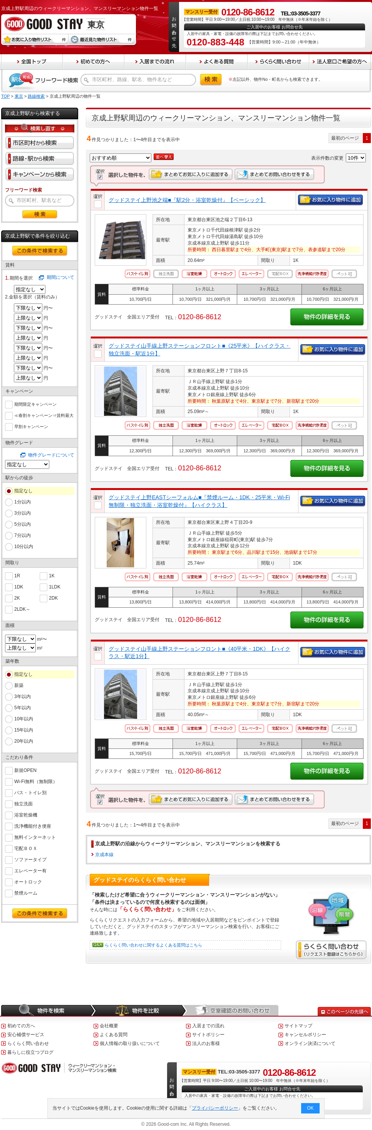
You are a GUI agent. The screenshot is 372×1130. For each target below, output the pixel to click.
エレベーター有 (30, 870)
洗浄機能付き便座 (32, 825)
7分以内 (22, 535)
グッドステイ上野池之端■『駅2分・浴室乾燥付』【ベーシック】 (187, 200)
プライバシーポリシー (215, 1108)
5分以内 (22, 524)
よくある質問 (113, 1034)
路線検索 (36, 96)
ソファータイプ (30, 859)
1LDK (54, 586)
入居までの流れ (208, 1025)
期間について (60, 277)
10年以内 (23, 719)
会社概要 (109, 1025)
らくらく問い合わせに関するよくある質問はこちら (153, 945)
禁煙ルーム (25, 892)
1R (17, 575)
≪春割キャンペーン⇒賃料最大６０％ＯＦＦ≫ (44, 416)
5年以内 (22, 707)
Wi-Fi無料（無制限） (35, 781)
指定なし (23, 490)
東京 (19, 96)
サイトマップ (298, 1025)
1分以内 (22, 502)
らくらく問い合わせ (28, 1043)
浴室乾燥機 (25, 814)
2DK (53, 597)
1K (52, 575)
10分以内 (23, 546)
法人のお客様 (206, 1043)
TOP (5, 96)
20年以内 (23, 741)
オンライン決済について (310, 1043)
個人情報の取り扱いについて (130, 1043)
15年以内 (23, 730)
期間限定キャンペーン (35, 403)
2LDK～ (22, 608)
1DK (18, 586)
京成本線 (104, 854)
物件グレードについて (51, 455)
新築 (18, 685)
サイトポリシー (208, 1034)
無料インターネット (35, 836)
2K (17, 597)
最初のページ (345, 138)
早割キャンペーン (31, 426)
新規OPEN (25, 770)
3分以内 (22, 513)
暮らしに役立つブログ (30, 1052)
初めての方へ (21, 1025)
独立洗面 (23, 803)
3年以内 (22, 696)
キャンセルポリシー (305, 1034)
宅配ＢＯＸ (25, 848)
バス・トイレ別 (30, 792)
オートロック (28, 881)
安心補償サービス (25, 1034)
